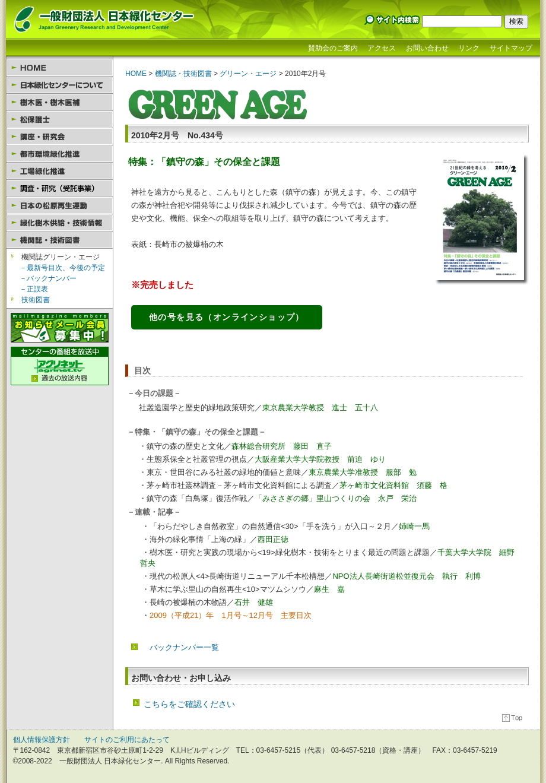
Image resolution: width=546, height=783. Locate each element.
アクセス (381, 48)
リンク (469, 48)
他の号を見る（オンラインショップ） (226, 317)
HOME (59, 68)
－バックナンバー (48, 278)
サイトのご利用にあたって (127, 740)
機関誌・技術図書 (59, 240)
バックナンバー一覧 (184, 647)
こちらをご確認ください (189, 704)
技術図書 (35, 300)
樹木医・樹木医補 (59, 102)
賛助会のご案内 (333, 48)
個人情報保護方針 (41, 740)
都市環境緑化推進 (59, 154)
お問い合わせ (427, 48)
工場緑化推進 (59, 171)
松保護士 (59, 119)
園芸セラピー (59, 188)
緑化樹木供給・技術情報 (59, 223)
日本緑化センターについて (59, 85)
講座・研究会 (59, 136)
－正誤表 (34, 289)
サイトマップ (511, 48)
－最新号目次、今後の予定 (62, 268)
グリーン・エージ (247, 73)
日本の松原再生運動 (59, 205)
